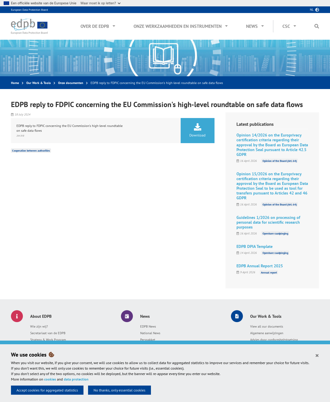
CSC (286, 26)
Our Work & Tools (38, 83)
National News (150, 333)
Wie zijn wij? (39, 326)
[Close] (317, 355)
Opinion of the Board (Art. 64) (280, 161)
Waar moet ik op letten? (100, 3)
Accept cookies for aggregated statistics (47, 390)
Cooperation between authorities (31, 150)
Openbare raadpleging (275, 233)
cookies (50, 379)
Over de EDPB (94, 26)
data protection (76, 379)
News (252, 26)
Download (197, 130)
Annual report (269, 272)
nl (312, 10)
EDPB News (148, 326)
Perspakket (147, 340)
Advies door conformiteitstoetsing (274, 340)
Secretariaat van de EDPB (47, 333)
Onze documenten (70, 83)
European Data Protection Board (29, 9)
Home (15, 83)
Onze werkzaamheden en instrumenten (178, 26)
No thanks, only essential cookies (119, 390)
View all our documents (266, 326)
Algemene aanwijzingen (266, 333)
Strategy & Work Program (48, 340)
